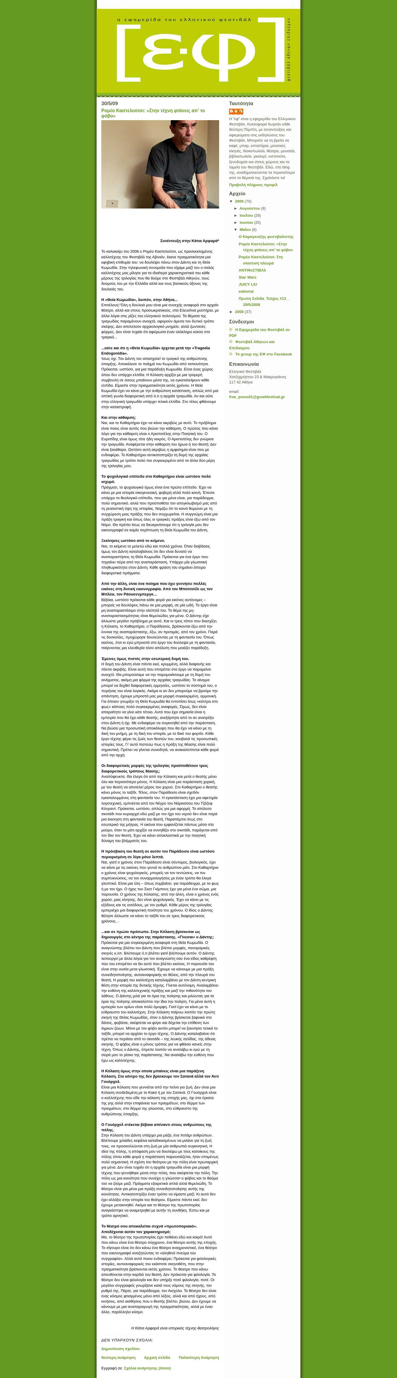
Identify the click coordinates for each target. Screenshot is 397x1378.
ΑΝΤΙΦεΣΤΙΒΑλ (252, 270)
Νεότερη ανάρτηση (118, 1357)
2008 (240, 312)
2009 (240, 201)
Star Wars (247, 277)
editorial (246, 291)
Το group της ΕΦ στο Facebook (263, 354)
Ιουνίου (247, 222)
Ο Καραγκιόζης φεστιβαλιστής (266, 236)
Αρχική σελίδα (157, 1357)
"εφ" (239, 111)
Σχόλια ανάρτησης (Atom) (147, 1368)
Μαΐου (246, 229)
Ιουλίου (247, 215)
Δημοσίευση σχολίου (120, 1348)
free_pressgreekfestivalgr (257, 397)
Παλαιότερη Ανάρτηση (199, 1357)
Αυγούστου (250, 208)
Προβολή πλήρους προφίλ (253, 185)
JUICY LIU (248, 284)
